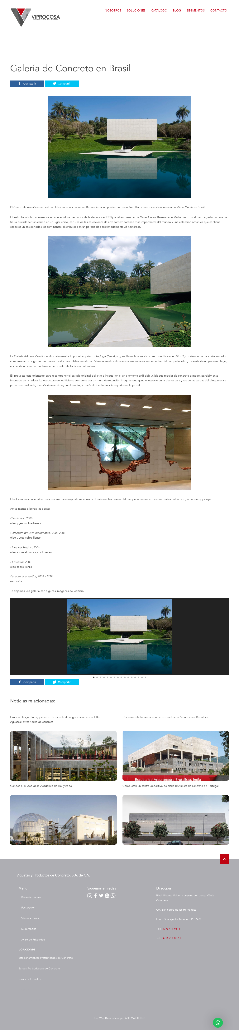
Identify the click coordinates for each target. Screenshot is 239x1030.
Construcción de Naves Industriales (39, 1000)
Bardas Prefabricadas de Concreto (39, 968)
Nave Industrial (27, 990)
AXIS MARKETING (135, 1018)
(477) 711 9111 (171, 929)
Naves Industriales (29, 979)
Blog (177, 10)
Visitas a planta (30, 918)
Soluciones (136, 10)
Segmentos (196, 10)
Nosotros (113, 10)
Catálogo (159, 10)
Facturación (28, 907)
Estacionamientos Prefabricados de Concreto (45, 958)
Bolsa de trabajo (31, 897)
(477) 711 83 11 (171, 938)
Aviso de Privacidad (33, 939)
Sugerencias (28, 929)
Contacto (218, 10)
